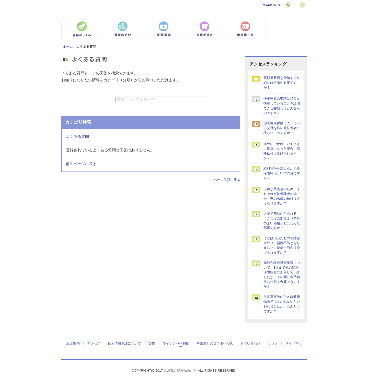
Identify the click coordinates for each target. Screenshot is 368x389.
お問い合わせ (250, 343)
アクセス (93, 343)
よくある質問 (77, 136)
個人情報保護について (124, 343)
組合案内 (73, 343)
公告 (151, 343)
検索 (222, 99)
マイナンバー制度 (176, 343)
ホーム (68, 47)
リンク (273, 343)
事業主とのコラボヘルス (215, 343)
